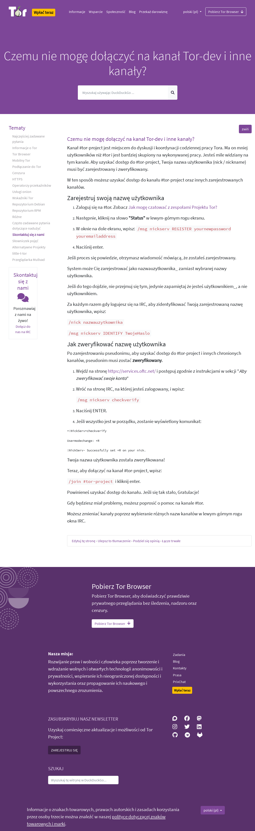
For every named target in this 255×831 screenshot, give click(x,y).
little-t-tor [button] (19, 253)
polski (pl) (191, 11)
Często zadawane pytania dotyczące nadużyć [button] (31, 225)
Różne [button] (17, 216)
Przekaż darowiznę (153, 11)
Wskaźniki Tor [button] (22, 198)
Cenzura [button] (18, 173)
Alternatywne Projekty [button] (28, 247)
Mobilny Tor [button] (21, 160)
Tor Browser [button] (21, 154)
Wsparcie (96, 11)
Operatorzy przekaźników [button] (31, 185)
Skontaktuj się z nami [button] (28, 234)
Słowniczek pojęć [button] (25, 241)
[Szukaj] (123, 92)
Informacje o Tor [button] (24, 148)
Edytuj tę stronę (83, 541)
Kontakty (179, 668)
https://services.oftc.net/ (132, 371)
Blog (132, 11)
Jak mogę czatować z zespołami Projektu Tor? (172, 207)
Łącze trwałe (171, 541)
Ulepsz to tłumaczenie (114, 541)
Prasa (177, 675)
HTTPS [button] (17, 179)
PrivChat (179, 681)
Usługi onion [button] (21, 191)
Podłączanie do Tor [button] (26, 166)
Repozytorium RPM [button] (26, 210)
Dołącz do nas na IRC (23, 329)
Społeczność (115, 11)
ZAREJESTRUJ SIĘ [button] (64, 750)
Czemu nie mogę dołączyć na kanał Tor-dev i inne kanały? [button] (130, 138)
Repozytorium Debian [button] (28, 204)
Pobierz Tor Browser (225, 11)
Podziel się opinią (146, 541)
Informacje (77, 11)
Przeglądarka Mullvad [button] (28, 259)
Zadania (179, 654)
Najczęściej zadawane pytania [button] (28, 139)
